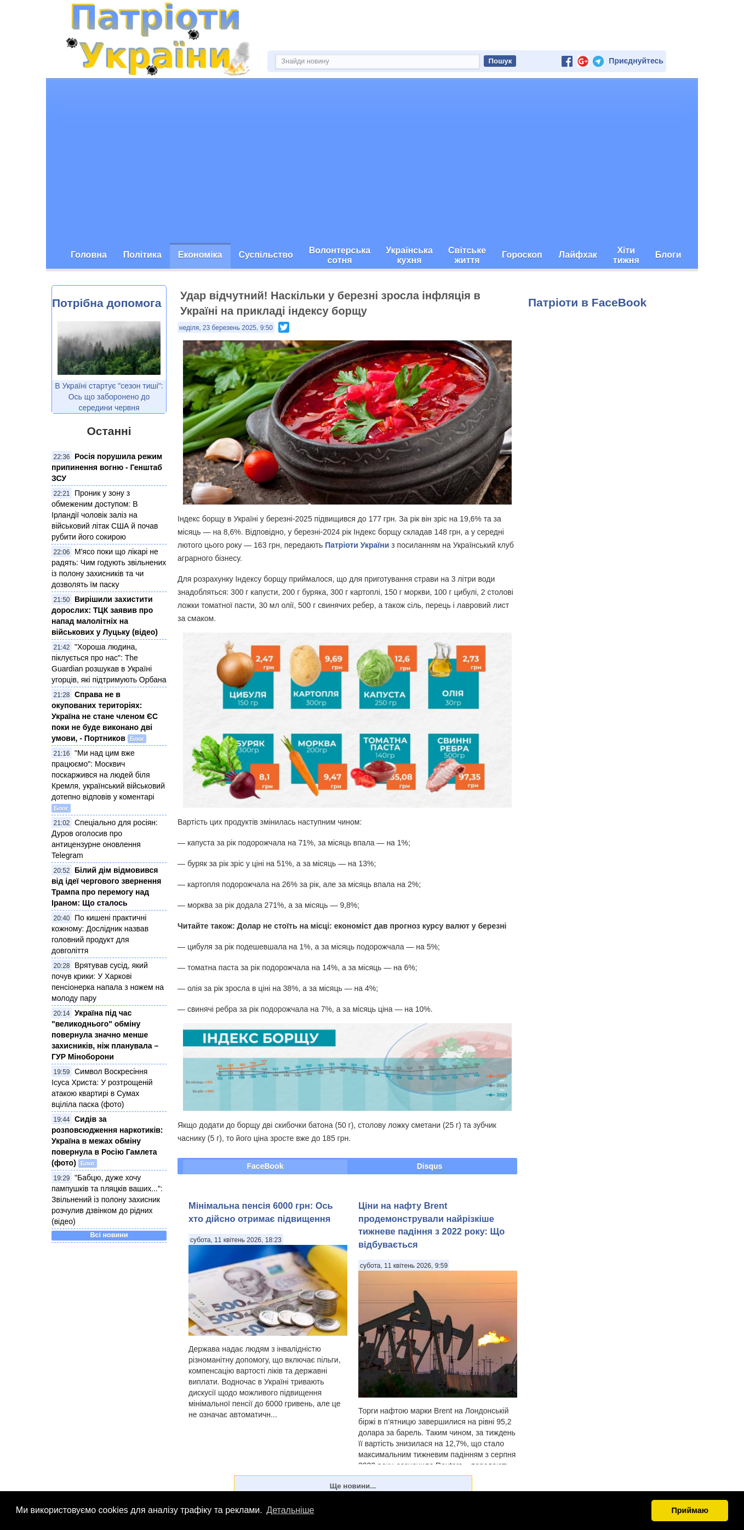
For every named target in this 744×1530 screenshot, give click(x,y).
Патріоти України (357, 545)
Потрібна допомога (106, 303)
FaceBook (265, 1166)
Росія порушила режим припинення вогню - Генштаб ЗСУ (106, 467)
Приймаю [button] (689, 1510)
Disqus (430, 1166)
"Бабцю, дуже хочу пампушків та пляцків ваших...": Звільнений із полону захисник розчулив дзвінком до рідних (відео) (107, 1199)
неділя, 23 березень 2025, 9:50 (226, 328)
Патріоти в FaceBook (587, 302)
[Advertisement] (372, 160)
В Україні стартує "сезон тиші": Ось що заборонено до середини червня (109, 396)
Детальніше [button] (290, 1510)
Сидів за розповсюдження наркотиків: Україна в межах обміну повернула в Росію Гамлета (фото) (107, 1141)
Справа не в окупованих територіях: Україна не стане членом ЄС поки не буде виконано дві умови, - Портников (104, 716)
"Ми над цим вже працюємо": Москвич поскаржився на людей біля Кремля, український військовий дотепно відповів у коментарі (108, 775)
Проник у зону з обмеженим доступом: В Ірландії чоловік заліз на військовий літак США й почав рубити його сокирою (104, 515)
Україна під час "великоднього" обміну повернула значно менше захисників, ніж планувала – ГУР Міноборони (104, 1035)
